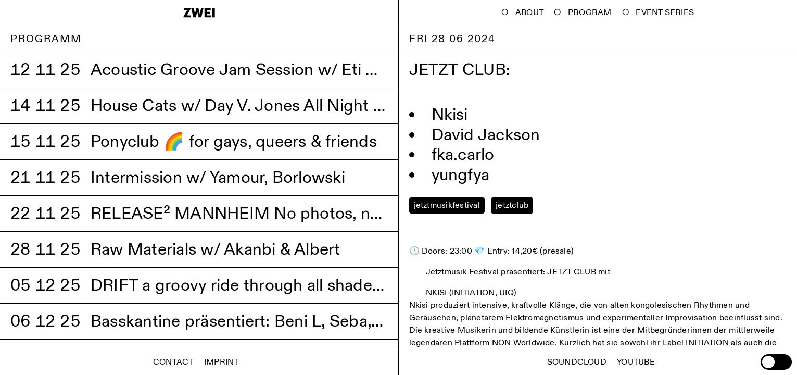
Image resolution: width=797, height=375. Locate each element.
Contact (173, 362)
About (529, 12)
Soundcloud (576, 362)
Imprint (221, 362)
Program (590, 12)
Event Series (665, 12)
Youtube (636, 362)
